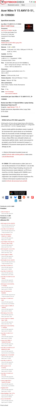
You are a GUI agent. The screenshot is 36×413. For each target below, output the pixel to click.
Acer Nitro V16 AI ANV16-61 (7, 229)
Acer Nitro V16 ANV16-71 (7, 265)
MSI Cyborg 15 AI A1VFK (7, 313)
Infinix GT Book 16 (5, 211)
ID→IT (18, 107)
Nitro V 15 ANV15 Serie (7, 26)
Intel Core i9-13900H (6, 30)
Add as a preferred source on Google (17, 193)
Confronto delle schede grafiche (15, 154)
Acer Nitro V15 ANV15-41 (7, 271)
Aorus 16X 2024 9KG (6, 398)
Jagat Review (11, 107)
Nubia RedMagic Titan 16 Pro (8, 393)
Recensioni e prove (13, 5)
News (23, 5)
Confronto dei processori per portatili (16, 181)
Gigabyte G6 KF (4, 387)
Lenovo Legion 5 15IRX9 (6, 254)
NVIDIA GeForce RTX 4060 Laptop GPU (11, 42)
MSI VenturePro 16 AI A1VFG (8, 249)
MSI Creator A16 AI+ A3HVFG (8, 223)
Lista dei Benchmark (8, 156)
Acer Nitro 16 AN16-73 (6, 360)
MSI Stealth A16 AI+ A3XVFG (8, 260)
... (34, 5)
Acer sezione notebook (11, 93)
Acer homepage (9, 91)
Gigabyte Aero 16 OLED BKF (7, 355)
